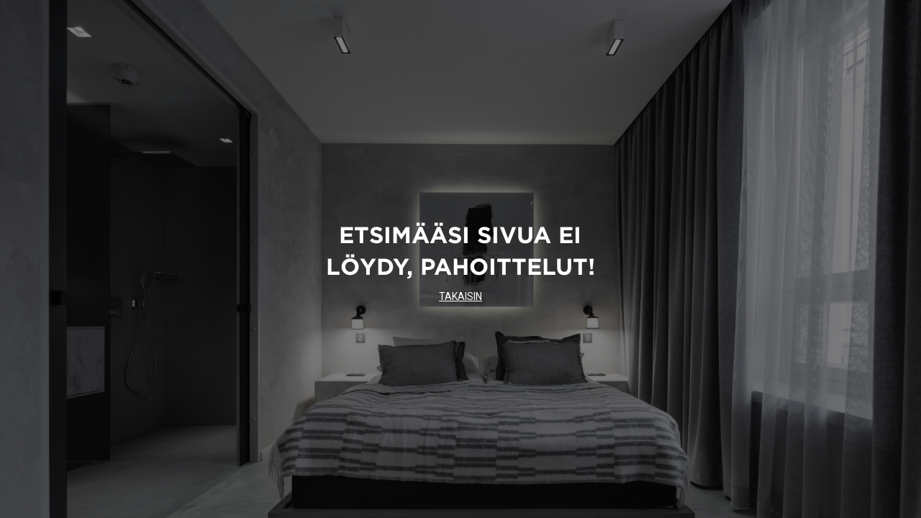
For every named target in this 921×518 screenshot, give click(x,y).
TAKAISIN (460, 296)
